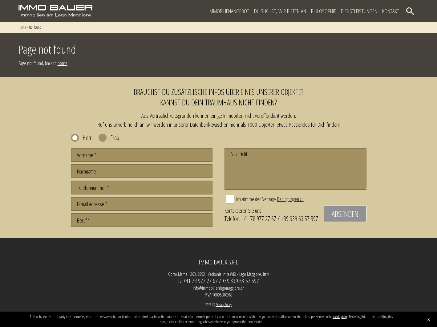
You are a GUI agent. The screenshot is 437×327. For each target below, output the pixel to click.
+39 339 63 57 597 (299, 218)
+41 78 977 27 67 (258, 218)
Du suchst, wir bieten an (280, 11)
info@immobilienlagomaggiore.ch (219, 288)
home (62, 63)
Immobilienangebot (228, 11)
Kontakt (390, 11)
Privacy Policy (224, 304)
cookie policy (340, 316)
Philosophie (323, 11)
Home (22, 27)
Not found (35, 27)
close (428, 319)
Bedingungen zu (290, 199)
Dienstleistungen (359, 11)
